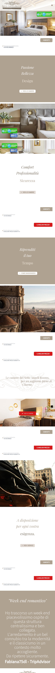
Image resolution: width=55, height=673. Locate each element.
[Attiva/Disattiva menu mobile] (52, 5)
